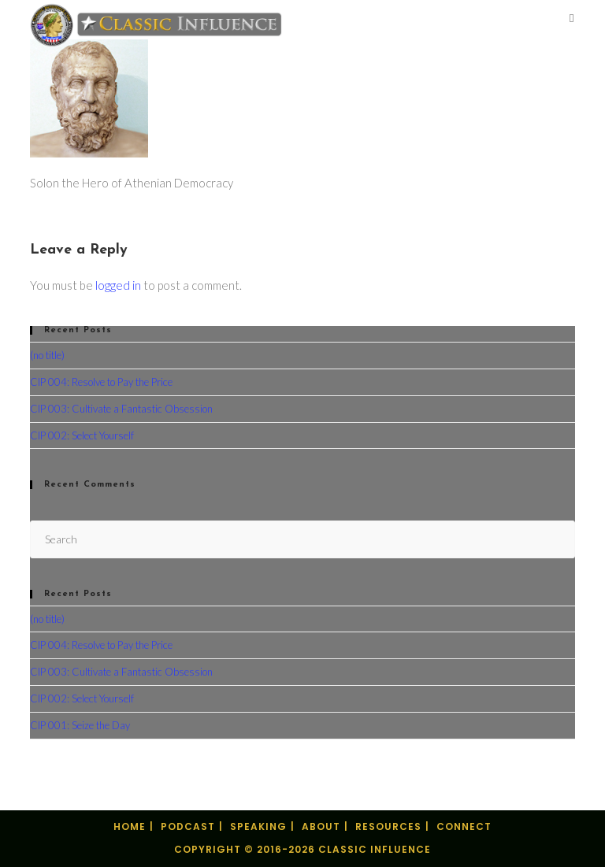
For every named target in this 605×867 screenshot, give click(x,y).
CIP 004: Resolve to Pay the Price (101, 382)
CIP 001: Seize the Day (80, 725)
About (321, 826)
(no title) (47, 355)
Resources (388, 826)
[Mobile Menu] (572, 19)
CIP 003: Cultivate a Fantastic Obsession (121, 408)
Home (129, 826)
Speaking (258, 826)
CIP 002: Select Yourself (82, 435)
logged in (118, 285)
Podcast (188, 826)
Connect (464, 826)
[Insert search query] (302, 539)
